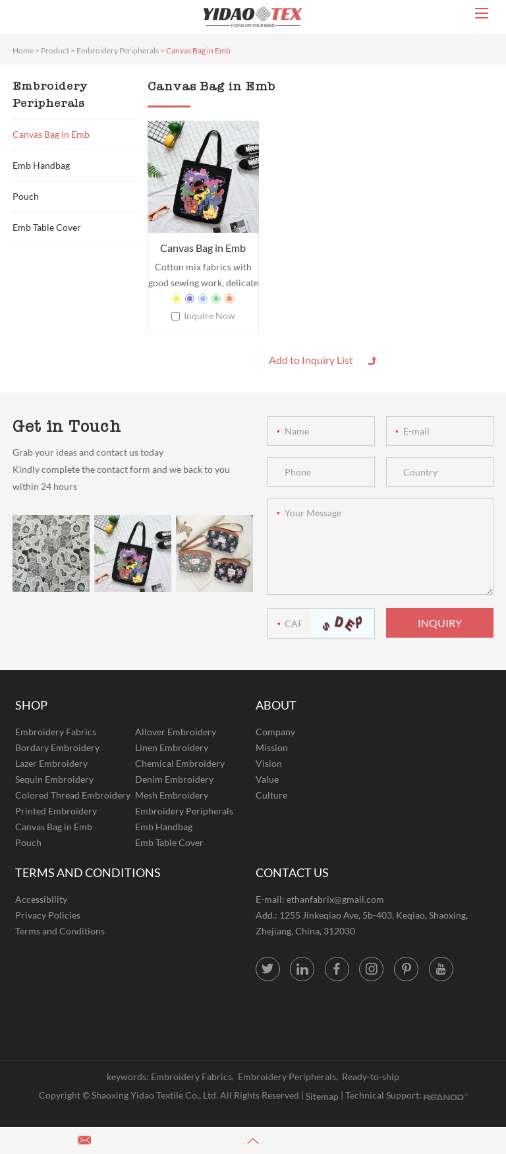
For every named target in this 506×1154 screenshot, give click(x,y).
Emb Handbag (41, 165)
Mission (272, 747)
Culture (271, 795)
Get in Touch (67, 426)
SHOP (31, 705)
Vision (269, 763)
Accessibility (41, 899)
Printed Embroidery (56, 810)
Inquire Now (209, 315)
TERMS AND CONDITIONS (88, 872)
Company (275, 731)
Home (23, 50)
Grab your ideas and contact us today (88, 452)
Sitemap (322, 1096)
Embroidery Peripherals (117, 50)
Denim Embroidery (174, 779)
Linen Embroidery (171, 747)
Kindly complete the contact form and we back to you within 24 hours (121, 478)
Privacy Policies (47, 915)
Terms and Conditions (60, 930)
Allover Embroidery (175, 731)
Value (267, 779)
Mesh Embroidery (171, 795)
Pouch (26, 196)
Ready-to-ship (370, 1076)
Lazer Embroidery (51, 763)
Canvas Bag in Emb (198, 50)
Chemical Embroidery (180, 763)
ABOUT (276, 705)
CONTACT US (292, 872)
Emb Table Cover (47, 227)
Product (55, 50)
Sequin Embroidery (54, 779)
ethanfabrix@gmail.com (335, 899)
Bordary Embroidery (57, 747)
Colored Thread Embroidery (72, 795)
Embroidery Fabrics (55, 731)
